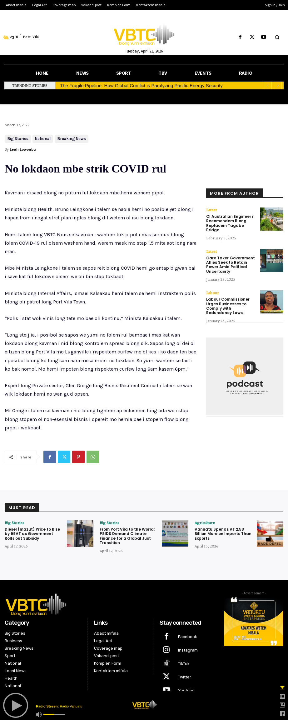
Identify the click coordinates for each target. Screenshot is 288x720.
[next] (278, 85)
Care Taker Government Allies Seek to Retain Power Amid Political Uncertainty (230, 264)
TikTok (184, 663)
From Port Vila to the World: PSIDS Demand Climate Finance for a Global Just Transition (127, 536)
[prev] (268, 85)
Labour (212, 292)
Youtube (186, 690)
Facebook (187, 636)
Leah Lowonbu (23, 149)
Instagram (188, 650)
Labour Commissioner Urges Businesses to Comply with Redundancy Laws (228, 306)
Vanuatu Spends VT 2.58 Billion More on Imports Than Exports (223, 534)
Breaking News (71, 139)
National (42, 139)
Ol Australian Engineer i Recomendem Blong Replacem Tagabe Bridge (229, 223)
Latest (211, 210)
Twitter (184, 677)
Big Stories (18, 139)
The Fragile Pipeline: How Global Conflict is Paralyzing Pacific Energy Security (141, 85)
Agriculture (205, 522)
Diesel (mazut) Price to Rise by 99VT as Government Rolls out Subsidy (32, 534)
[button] (277, 37)
